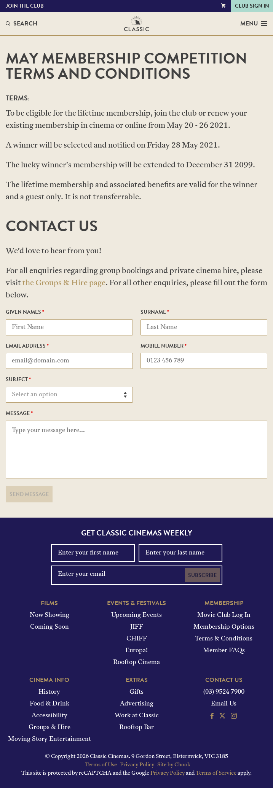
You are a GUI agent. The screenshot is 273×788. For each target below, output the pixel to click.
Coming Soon (49, 627)
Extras (137, 680)
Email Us (223, 704)
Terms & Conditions (223, 639)
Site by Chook (173, 765)
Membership (223, 603)
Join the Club (25, 6)
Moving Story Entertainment (49, 739)
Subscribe (202, 575)
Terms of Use (101, 765)
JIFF (136, 627)
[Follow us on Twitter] (222, 717)
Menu (253, 24)
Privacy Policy (137, 765)
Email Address (27, 346)
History (49, 692)
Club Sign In (252, 6)
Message (19, 413)
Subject (18, 380)
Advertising (136, 704)
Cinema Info (49, 680)
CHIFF (136, 639)
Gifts (136, 692)
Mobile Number (163, 346)
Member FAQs (224, 651)
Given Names (25, 312)
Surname (154, 312)
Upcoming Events (136, 615)
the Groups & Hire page (63, 283)
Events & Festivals (136, 603)
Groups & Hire (49, 727)
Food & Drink (49, 704)
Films (49, 603)
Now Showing (49, 615)
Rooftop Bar (136, 727)
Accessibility (49, 716)
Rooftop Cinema (136, 662)
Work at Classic (137, 716)
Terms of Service (216, 773)
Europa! (136, 651)
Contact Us (224, 680)
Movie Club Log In (224, 615)
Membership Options (223, 627)
